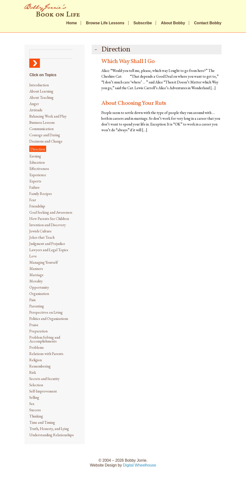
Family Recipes (40, 193)
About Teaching (41, 97)
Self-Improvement (43, 391)
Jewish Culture (40, 231)
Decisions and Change (45, 141)
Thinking (36, 416)
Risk (32, 372)
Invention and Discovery (47, 224)
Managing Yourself (43, 262)
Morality (36, 281)
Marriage (36, 274)
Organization (39, 293)
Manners (36, 268)
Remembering (40, 366)
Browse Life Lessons (105, 23)
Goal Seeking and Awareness (50, 212)
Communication (41, 128)
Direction (38, 149)
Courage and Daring (44, 134)
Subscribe (142, 23)
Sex (31, 403)
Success (35, 409)
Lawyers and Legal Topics (48, 249)
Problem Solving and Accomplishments (44, 339)
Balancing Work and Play (48, 116)
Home (71, 23)
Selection (36, 384)
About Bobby (173, 23)
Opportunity (39, 287)
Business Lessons (42, 122)
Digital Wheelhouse (139, 465)
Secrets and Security (44, 378)
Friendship (37, 206)
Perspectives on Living (46, 312)
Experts (35, 181)
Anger (34, 103)
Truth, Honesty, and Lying (49, 428)
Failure (34, 187)
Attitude (36, 109)
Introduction (39, 84)
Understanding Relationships (51, 434)
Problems (36, 347)
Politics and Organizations (48, 318)
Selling (34, 397)
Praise (33, 324)
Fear (32, 199)
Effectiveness (39, 168)
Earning (35, 156)
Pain (32, 299)
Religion (35, 359)
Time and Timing (42, 422)
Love (33, 256)
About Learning (41, 91)
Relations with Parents (46, 353)
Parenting (36, 306)
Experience (37, 174)
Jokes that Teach (42, 237)
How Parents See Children (49, 218)
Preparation (38, 331)
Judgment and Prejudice (47, 243)
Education (37, 162)
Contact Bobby (207, 23)
